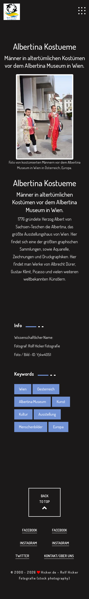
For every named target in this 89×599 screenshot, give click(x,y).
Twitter (22, 556)
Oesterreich (46, 389)
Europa (58, 426)
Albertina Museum (32, 401)
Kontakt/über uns (59, 556)
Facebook (29, 530)
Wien (23, 389)
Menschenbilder (30, 426)
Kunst (61, 401)
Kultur (23, 414)
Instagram (28, 543)
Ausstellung (47, 414)
